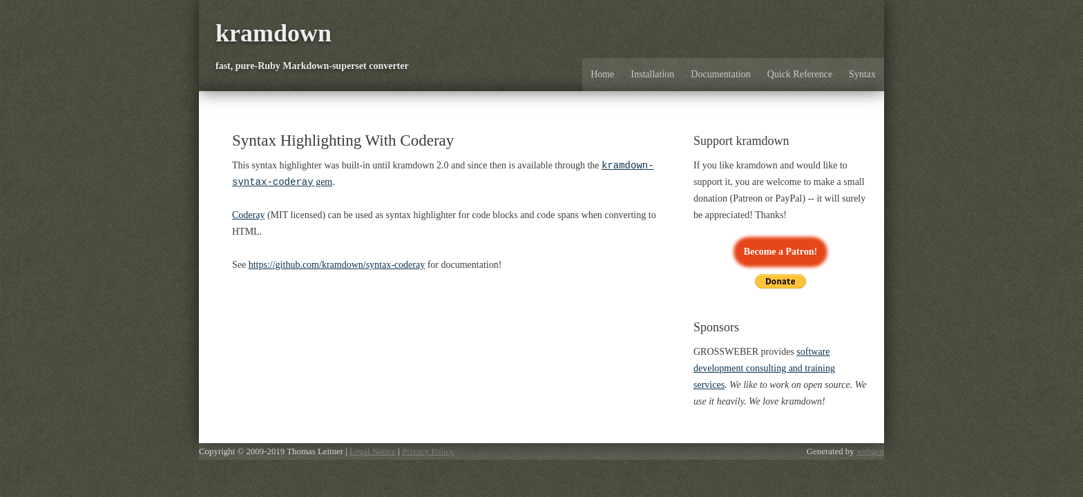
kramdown (273, 33)
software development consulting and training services (764, 368)
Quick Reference (799, 74)
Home (602, 74)
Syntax (862, 74)
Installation (652, 74)
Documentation (720, 74)
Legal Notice (372, 451)
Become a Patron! (780, 251)
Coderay (248, 216)
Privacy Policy (428, 451)
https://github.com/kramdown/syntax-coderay (337, 266)
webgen (870, 451)
